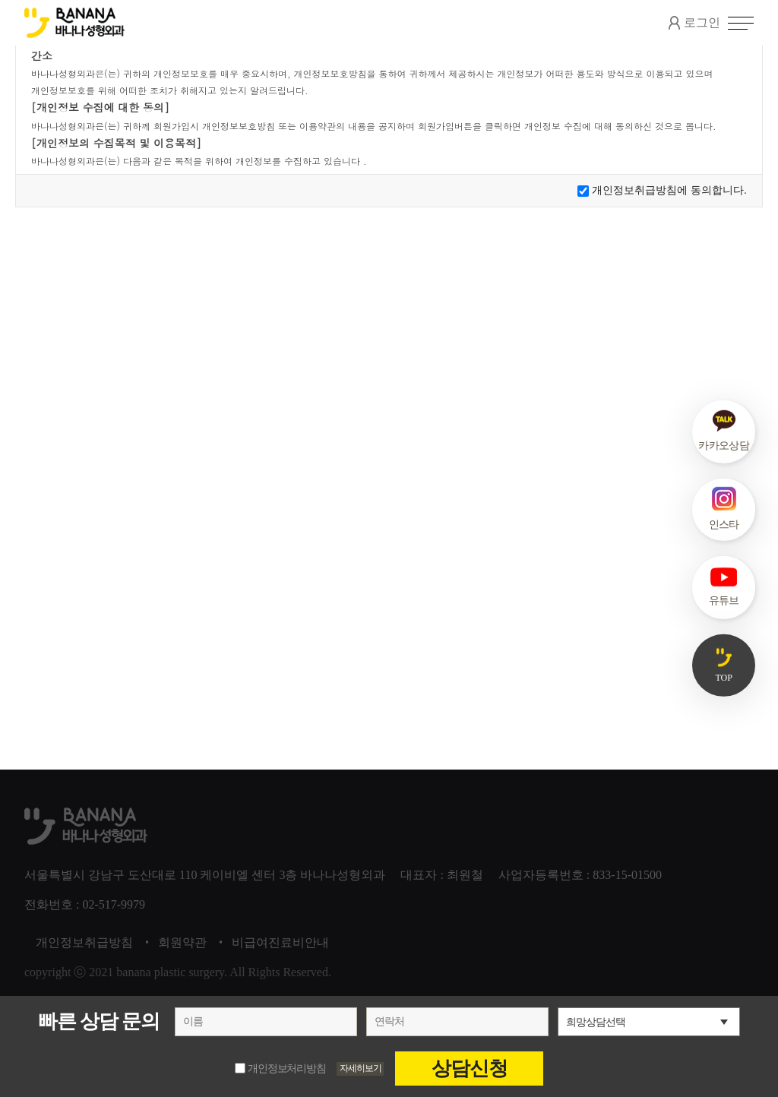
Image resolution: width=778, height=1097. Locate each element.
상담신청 (469, 1068)
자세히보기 (361, 1068)
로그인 (694, 23)
